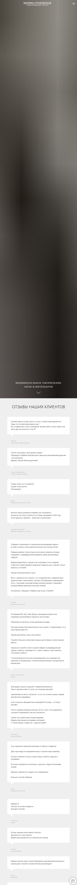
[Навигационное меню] (74, 3)
